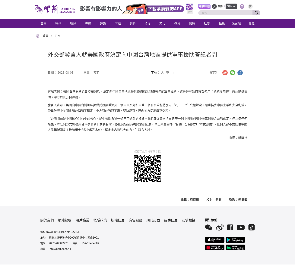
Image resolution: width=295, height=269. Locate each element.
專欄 (88, 23)
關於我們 (47, 220)
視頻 (73, 23)
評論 (103, 23)
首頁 (43, 23)
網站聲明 (64, 220)
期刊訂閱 (153, 220)
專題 (252, 23)
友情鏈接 (188, 220)
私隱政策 (100, 220)
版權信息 (118, 220)
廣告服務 (135, 220)
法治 (147, 23)
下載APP (231, 6)
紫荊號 (236, 23)
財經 (118, 23)
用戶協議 (82, 220)
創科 (133, 23)
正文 (58, 36)
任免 (222, 23)
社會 (207, 23)
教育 (177, 23)
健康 (192, 23)
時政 (58, 23)
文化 (162, 23)
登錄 (220, 6)
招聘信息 (171, 220)
